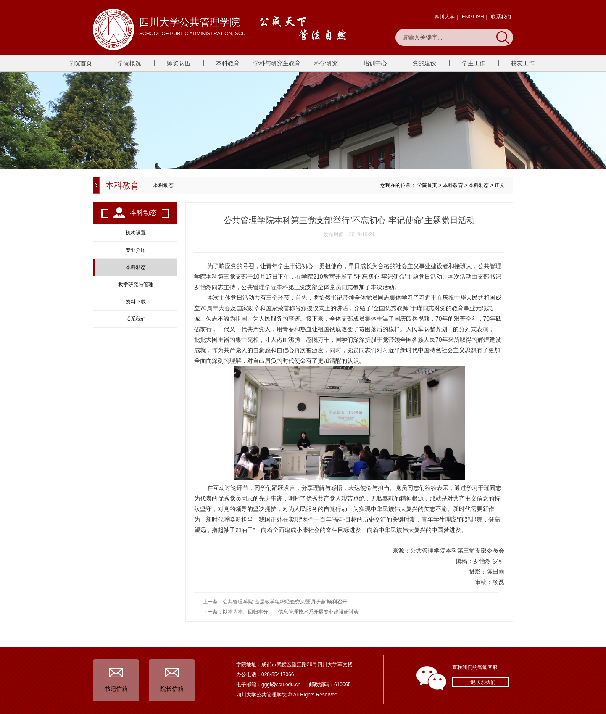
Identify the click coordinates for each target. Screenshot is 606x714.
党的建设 (424, 63)
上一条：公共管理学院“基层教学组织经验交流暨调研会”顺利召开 (275, 602)
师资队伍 (178, 63)
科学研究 (326, 63)
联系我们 (501, 17)
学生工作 (473, 63)
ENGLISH (473, 17)
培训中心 (375, 63)
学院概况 (129, 63)
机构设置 (136, 233)
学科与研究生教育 (276, 63)
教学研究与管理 (135, 284)
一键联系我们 (480, 682)
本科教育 (228, 63)
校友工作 (523, 63)
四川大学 (445, 17)
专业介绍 (136, 250)
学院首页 (80, 63)
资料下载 (136, 302)
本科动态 (479, 185)
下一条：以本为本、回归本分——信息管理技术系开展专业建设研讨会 (281, 612)
